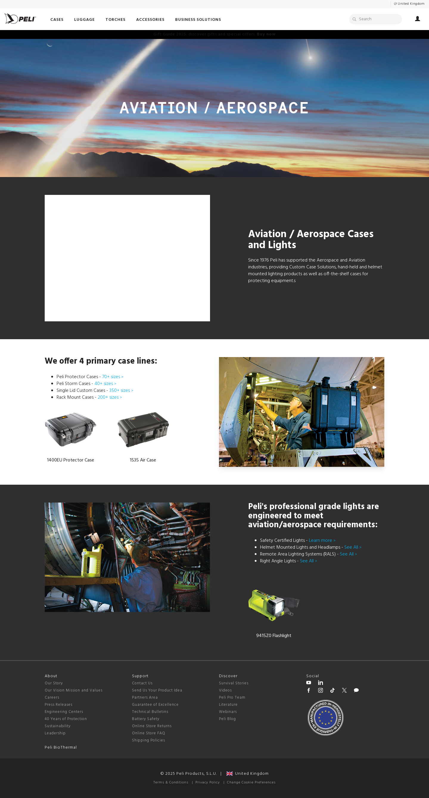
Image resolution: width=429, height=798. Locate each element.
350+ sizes (121, 391)
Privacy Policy (207, 783)
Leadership (55, 733)
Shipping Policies (148, 740)
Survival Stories (233, 683)
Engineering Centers (64, 712)
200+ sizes (110, 397)
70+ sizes (112, 377)
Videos (225, 690)
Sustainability (58, 726)
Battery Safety (145, 719)
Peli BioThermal (61, 747)
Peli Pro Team (232, 697)
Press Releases (58, 705)
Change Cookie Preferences (251, 783)
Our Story (54, 683)
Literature (228, 705)
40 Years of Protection (66, 719)
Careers (52, 697)
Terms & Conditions (170, 783)
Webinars (228, 712)
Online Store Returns (152, 726)
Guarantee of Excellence (155, 705)
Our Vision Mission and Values (73, 690)
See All (352, 547)
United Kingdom (247, 773)
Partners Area (145, 697)
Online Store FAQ (148, 733)
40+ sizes (105, 384)
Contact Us (142, 683)
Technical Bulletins (150, 712)
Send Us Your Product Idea (157, 690)
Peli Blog (227, 719)
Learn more (322, 540)
